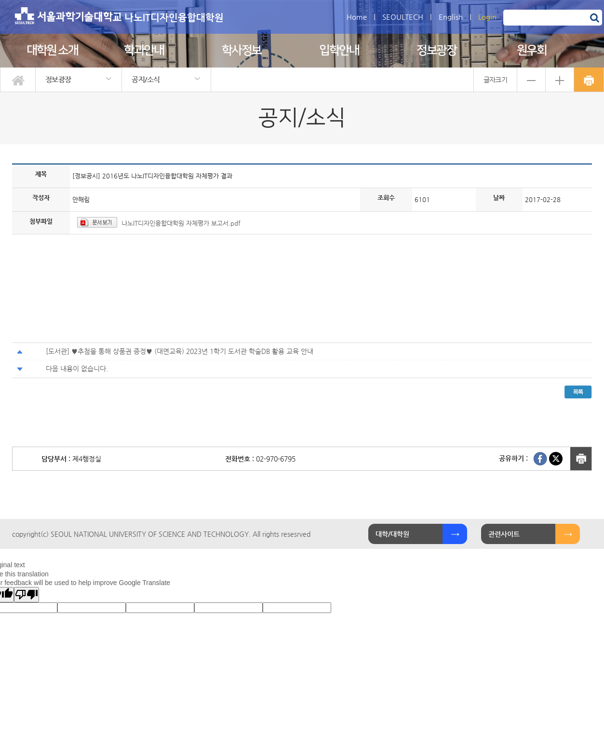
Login (487, 17)
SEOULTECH (402, 17)
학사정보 (241, 50)
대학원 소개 (52, 50)
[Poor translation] (26, 594)
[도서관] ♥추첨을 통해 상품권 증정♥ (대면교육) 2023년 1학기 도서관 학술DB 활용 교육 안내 (179, 351)
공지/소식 (146, 79)
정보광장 (436, 50)
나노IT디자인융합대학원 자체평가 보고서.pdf (181, 223)
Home (357, 17)
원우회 (532, 50)
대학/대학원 (392, 534)
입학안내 (339, 50)
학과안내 (143, 50)
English (451, 17)
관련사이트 (504, 534)
